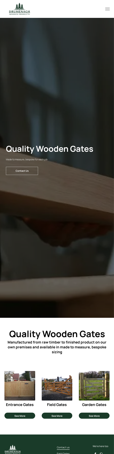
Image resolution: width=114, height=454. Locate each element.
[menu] (107, 9)
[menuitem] (66, 447)
